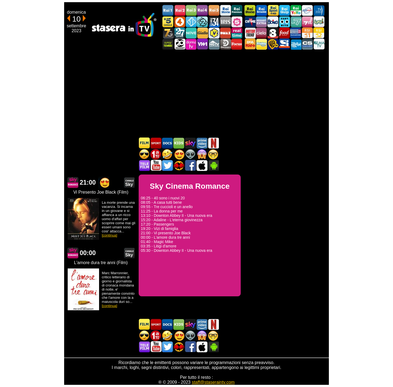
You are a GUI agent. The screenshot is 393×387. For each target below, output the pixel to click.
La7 (296, 21)
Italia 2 (202, 21)
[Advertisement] (196, 93)
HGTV (214, 44)
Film (144, 143)
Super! (318, 21)
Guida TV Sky (190, 143)
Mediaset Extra (261, 21)
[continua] (109, 235)
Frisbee (261, 44)
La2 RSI (318, 33)
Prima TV (156, 154)
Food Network (284, 33)
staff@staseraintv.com (213, 382)
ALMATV (318, 44)
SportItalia (284, 44)
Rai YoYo (296, 10)
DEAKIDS (250, 44)
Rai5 (214, 10)
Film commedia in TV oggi (167, 154)
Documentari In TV (167, 143)
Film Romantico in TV (178, 154)
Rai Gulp (284, 10)
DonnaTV (191, 44)
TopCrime (250, 21)
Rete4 (179, 21)
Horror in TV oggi (201, 154)
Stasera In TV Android (213, 165)
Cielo (261, 33)
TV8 (273, 33)
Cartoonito (284, 21)
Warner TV (273, 44)
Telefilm (144, 165)
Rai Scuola (261, 10)
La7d (307, 21)
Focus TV (237, 44)
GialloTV (202, 33)
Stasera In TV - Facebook (190, 165)
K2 (214, 33)
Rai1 (168, 10)
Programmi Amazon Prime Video (201, 143)
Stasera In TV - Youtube (156, 165)
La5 (237, 21)
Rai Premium (237, 10)
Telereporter (296, 44)
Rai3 (191, 10)
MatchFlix (178, 165)
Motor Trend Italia (250, 33)
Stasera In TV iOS (201, 165)
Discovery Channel (225, 44)
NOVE (191, 33)
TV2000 (318, 10)
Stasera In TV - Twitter (167, 165)
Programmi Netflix (213, 143)
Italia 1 (191, 21)
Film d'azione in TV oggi (144, 154)
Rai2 (179, 10)
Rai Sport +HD (273, 10)
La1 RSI (307, 33)
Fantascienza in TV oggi (190, 154)
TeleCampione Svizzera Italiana (296, 33)
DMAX (225, 33)
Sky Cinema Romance (73, 182)
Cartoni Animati (178, 143)
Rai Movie (225, 10)
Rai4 (202, 10)
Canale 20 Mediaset (179, 44)
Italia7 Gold (168, 33)
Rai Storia (250, 10)
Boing (273, 21)
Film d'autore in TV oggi (213, 154)
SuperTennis (168, 44)
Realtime (237, 33)
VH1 (202, 44)
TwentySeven (179, 33)
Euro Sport (307, 10)
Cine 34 (214, 21)
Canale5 (168, 21)
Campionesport (307, 44)
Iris (225, 21)
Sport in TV (156, 143)
